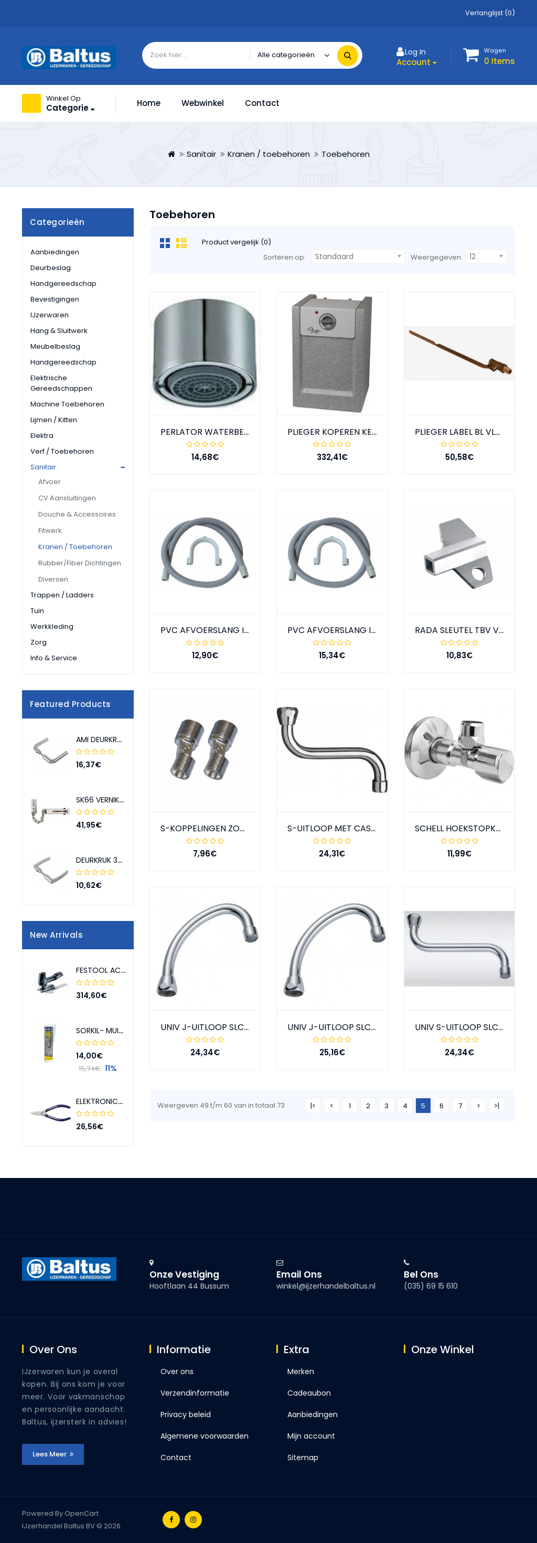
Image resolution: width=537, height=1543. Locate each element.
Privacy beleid (185, 1414)
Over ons (177, 1371)
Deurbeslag (50, 268)
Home (148, 103)
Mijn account (311, 1436)
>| (496, 1106)
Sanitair (201, 153)
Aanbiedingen (54, 252)
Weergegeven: (437, 257)
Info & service (53, 658)
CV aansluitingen (67, 498)
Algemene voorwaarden (204, 1436)
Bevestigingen (54, 299)
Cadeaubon (309, 1393)
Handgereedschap (63, 283)
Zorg (38, 642)
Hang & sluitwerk (59, 331)
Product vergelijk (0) (236, 242)
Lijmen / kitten (53, 420)
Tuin (37, 611)
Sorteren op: (284, 257)
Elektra (41, 436)
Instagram (193, 1519)
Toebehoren (345, 153)
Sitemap (302, 1457)
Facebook (171, 1519)
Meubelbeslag (55, 346)
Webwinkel (202, 103)
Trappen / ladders (62, 595)
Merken (300, 1371)
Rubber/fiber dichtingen (79, 563)
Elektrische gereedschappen (61, 383)
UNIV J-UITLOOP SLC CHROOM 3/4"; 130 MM (248, 1027)
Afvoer (49, 482)
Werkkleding (51, 626)
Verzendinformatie (194, 1393)
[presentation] (114, 704)
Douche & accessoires (77, 514)
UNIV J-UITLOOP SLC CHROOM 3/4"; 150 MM (375, 1027)
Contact (262, 103)
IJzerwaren (49, 315)
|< (313, 1106)
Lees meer (53, 1454)
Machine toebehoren (67, 404)
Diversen (53, 579)
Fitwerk (50, 530)
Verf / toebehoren (62, 451)
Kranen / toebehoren (269, 153)
